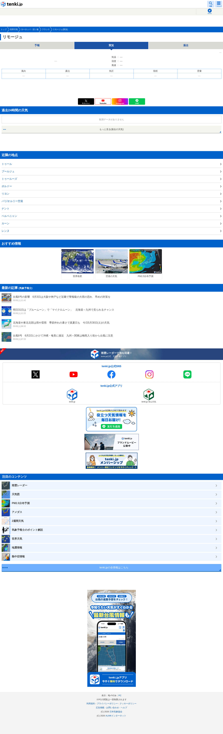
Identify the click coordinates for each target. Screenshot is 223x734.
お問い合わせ (112, 707)
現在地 (210, 13)
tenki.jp (12, 4)
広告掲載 (100, 707)
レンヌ (5, 230)
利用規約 (91, 703)
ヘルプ (124, 707)
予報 (37, 45)
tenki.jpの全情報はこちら (113, 567)
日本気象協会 (116, 711)
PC (119, 695)
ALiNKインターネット (116, 715)
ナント (5, 208)
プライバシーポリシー (107, 703)
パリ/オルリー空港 (12, 201)
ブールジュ (8, 171)
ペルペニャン (9, 216)
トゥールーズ (9, 178)
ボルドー (7, 186)
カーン (5, 223)
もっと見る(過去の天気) (111, 129)
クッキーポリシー (128, 703)
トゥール (7, 164)
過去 (185, 45)
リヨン (5, 193)
